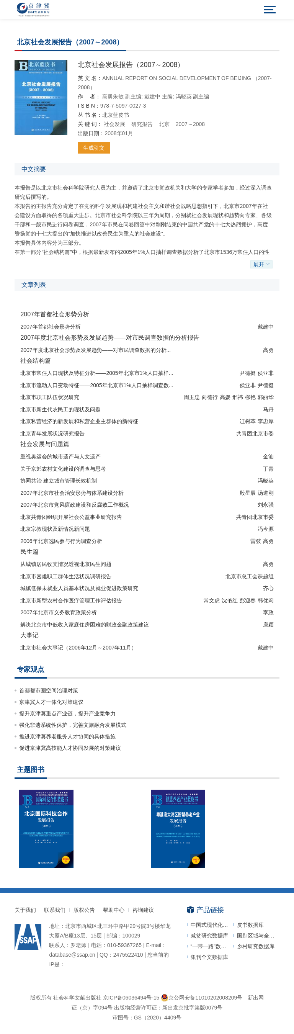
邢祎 (237, 397)
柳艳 (250, 397)
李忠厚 (266, 421)
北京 (164, 124)
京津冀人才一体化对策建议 (51, 702)
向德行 (210, 397)
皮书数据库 (250, 925)
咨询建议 (143, 910)
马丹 (268, 409)
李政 (268, 612)
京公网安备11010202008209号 (201, 997)
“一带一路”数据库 (211, 946)
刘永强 (266, 505)
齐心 (268, 588)
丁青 (268, 469)
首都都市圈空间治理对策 (48, 690)
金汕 (268, 456)
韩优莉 (266, 600)
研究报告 (142, 124)
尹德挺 (248, 373)
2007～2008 (190, 124)
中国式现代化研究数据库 (212, 925)
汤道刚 (266, 493)
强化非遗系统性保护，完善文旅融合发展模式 (72, 725)
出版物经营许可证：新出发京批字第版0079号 (168, 1008)
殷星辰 (248, 493)
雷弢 (255, 541)
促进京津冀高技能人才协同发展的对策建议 (70, 748)
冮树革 (248, 421)
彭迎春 (248, 600)
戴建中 (153, 96)
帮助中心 (113, 910)
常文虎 (212, 600)
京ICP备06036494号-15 (131, 998)
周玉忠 (192, 397)
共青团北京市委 (255, 433)
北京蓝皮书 (115, 115)
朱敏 (119, 96)
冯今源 (266, 529)
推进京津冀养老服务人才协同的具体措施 (67, 736)
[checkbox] (147, 466)
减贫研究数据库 (209, 936)
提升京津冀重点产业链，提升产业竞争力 (67, 713)
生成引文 (94, 148)
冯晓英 (184, 96)
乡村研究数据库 (255, 946)
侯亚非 (266, 373)
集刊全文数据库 (209, 957)
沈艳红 (230, 600)
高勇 (107, 96)
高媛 (225, 397)
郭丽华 (266, 397)
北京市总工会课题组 (249, 576)
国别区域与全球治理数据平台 (258, 936)
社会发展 (114, 124)
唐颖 (268, 625)
